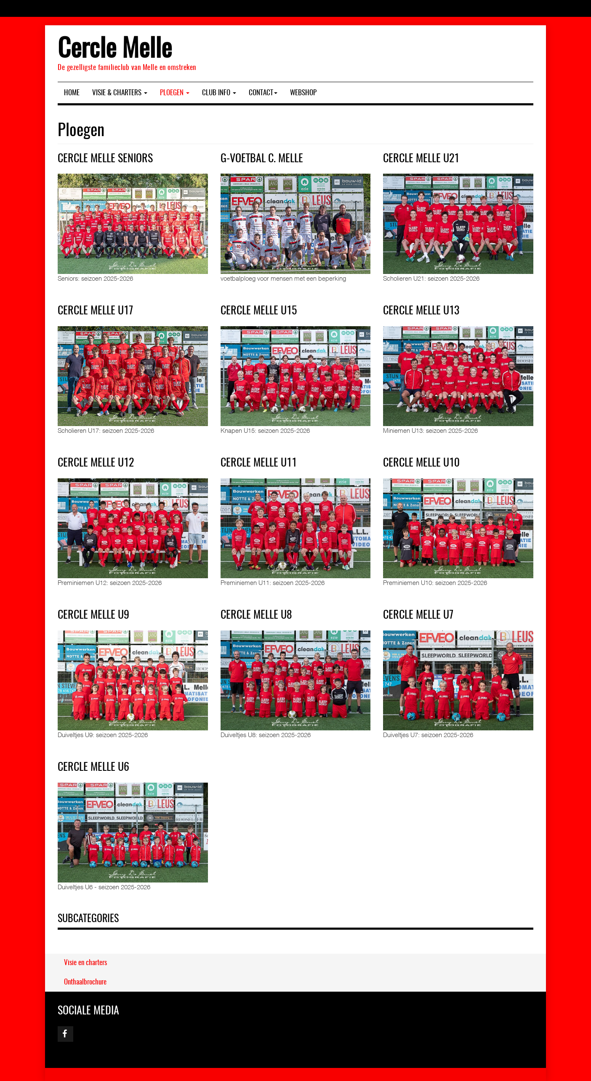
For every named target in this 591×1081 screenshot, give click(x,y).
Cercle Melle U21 (421, 158)
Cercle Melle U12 (96, 463)
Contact (263, 93)
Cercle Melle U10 (421, 463)
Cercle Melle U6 (93, 767)
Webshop (303, 93)
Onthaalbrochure (85, 982)
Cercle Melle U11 (259, 463)
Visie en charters (85, 962)
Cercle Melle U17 (95, 311)
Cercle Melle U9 (93, 615)
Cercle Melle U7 (418, 615)
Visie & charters (119, 93)
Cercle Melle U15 (259, 311)
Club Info (219, 93)
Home (72, 93)
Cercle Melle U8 (256, 615)
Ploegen (174, 93)
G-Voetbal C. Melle (262, 158)
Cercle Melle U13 (421, 311)
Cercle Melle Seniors (105, 158)
